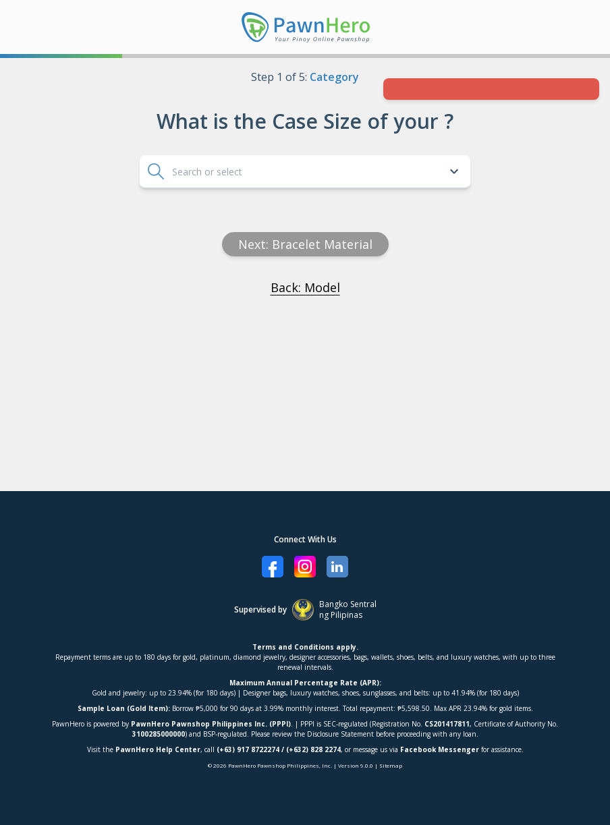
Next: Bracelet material (305, 244)
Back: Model (305, 287)
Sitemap (390, 765)
